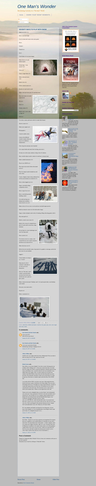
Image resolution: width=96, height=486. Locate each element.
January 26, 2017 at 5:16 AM (28, 348)
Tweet (63, 104)
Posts (20, 19)
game (45, 324)
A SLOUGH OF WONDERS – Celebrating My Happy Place (73, 155)
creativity (39, 324)
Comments (21, 22)
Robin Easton (25, 364)
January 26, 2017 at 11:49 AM (29, 359)
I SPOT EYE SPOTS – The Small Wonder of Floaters (73, 182)
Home (21, 15)
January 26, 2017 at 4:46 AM (28, 338)
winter (25, 326)
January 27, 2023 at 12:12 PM (28, 432)
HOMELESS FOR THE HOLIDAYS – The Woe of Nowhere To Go (73, 169)
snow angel (54, 324)
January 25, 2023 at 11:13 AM (29, 412)
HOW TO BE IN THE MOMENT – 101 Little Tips (73, 130)
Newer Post (21, 479)
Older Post (56, 479)
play (47, 324)
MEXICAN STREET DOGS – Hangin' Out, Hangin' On (73, 118)
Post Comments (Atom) (29, 482)
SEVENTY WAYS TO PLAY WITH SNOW (33, 29)
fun (42, 324)
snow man (21, 326)
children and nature (32, 324)
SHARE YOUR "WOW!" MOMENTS (38, 15)
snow (50, 324)
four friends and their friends (29, 332)
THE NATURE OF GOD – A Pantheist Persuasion (72, 142)
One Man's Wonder (36, 6)
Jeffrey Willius (25, 353)
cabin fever (25, 324)
